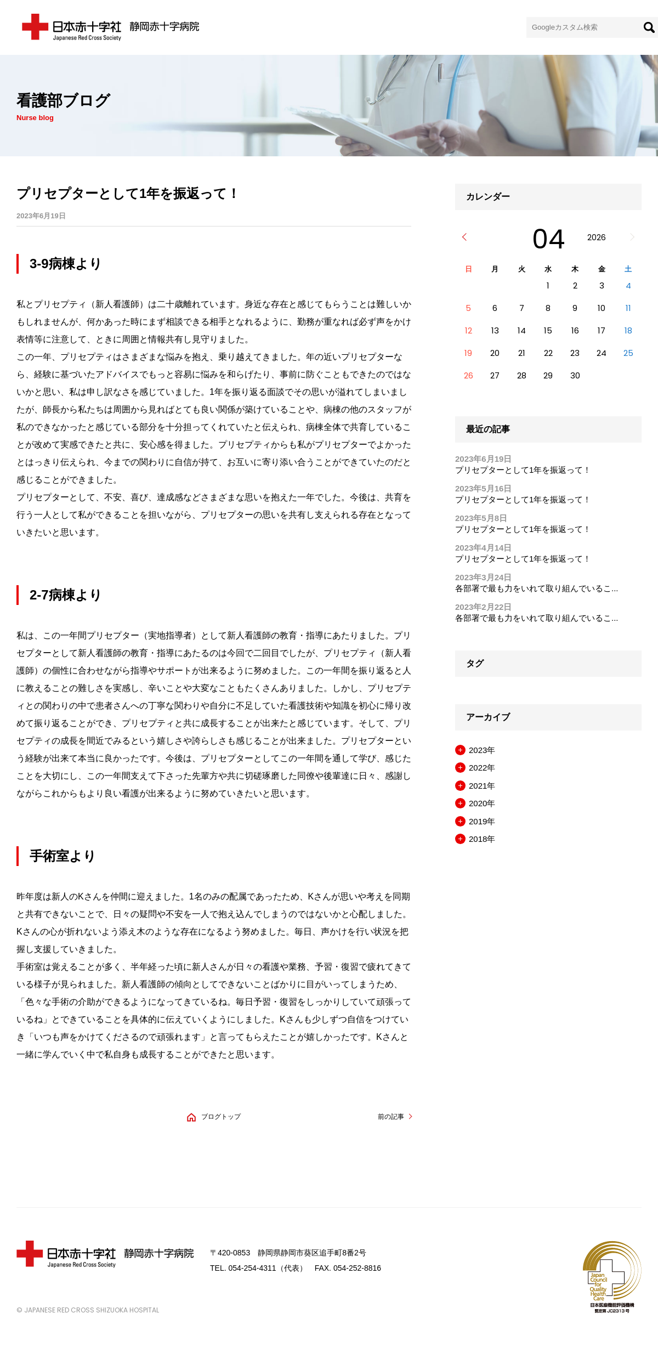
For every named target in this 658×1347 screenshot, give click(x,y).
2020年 (482, 803)
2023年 (482, 750)
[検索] (649, 27)
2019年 (482, 821)
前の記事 (391, 1116)
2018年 (482, 839)
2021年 (482, 785)
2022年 (482, 768)
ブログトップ (221, 1116)
